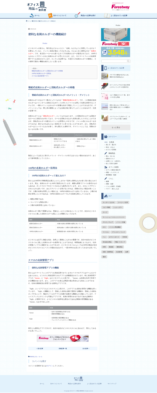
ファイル (106, 231)
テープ (105, 211)
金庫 (126, 251)
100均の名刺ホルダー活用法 (41, 74)
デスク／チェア (108, 221)
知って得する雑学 (112, 163)
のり (104, 226)
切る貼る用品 (107, 241)
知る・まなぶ (110, 146)
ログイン (49, 366)
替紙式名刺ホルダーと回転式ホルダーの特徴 (47, 71)
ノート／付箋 (120, 221)
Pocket (45, 44)
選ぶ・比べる (38, 357)
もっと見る (116, 127)
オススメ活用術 (111, 149)
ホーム (37, 16)
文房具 (109, 141)
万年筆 (124, 236)
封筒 (104, 246)
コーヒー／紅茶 (123, 201)
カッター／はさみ (108, 201)
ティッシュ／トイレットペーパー (114, 216)
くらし (109, 178)
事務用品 (32, 357)
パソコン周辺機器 (115, 226)
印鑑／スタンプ (120, 241)
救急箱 (111, 246)
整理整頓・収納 (111, 174)
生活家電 (119, 251)
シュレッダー (117, 206)
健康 (107, 180)
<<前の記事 (39, 349)
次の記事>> (86, 349)
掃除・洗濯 (109, 183)
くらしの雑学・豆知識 (113, 185)
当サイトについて (59, 16)
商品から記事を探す (88, 16)
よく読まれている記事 (119, 16)
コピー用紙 (106, 206)
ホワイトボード (114, 236)
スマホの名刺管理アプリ (40, 76)
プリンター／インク (118, 231)
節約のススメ (110, 158)
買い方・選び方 (111, 144)
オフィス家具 (112, 166)
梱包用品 (119, 246)
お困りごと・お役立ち (113, 160)
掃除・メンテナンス (112, 171)
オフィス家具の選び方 (113, 169)
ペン (104, 236)
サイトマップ (112, 384)
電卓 (104, 256)
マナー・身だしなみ (112, 188)
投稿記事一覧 (63, 349)
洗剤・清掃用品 (108, 251)
